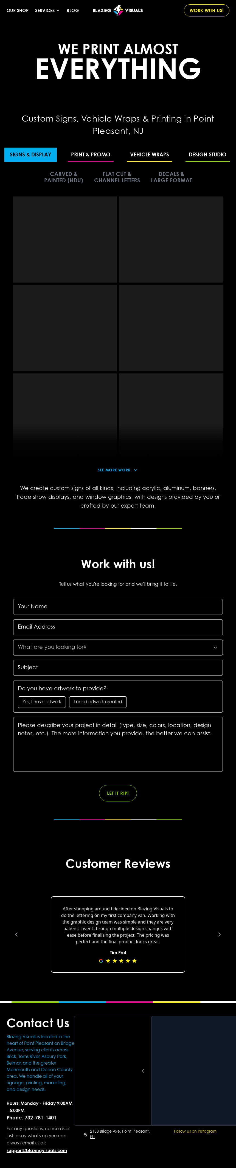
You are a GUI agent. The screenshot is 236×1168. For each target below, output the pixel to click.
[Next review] (219, 934)
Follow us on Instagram (195, 1132)
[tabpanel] (118, 336)
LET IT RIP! (118, 793)
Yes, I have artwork (42, 702)
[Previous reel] (143, 1071)
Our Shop (18, 10)
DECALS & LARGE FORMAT (171, 177)
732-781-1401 (41, 1117)
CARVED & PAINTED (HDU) (63, 177)
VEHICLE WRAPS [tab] (149, 154)
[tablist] (118, 154)
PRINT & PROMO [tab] (90, 154)
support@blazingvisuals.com (37, 1150)
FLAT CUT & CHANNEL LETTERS (117, 177)
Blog (73, 10)
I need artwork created (98, 702)
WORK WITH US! (207, 10)
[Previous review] (16, 934)
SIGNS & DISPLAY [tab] (30, 154)
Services (47, 10)
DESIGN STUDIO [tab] (207, 154)
